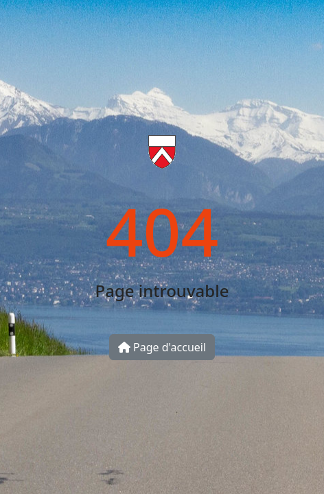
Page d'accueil (162, 347)
